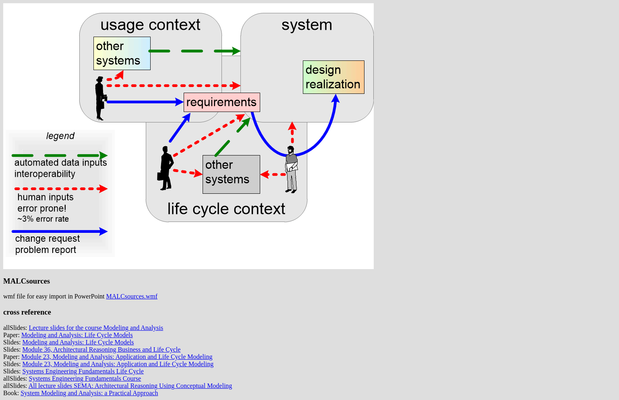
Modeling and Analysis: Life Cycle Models (77, 335)
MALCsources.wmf (132, 296)
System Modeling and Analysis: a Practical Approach (89, 393)
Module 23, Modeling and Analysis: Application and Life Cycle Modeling (117, 356)
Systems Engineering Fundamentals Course (85, 378)
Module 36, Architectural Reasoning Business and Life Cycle (102, 349)
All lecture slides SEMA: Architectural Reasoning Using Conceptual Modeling (130, 385)
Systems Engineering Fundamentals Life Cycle (83, 371)
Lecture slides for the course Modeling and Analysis (96, 327)
